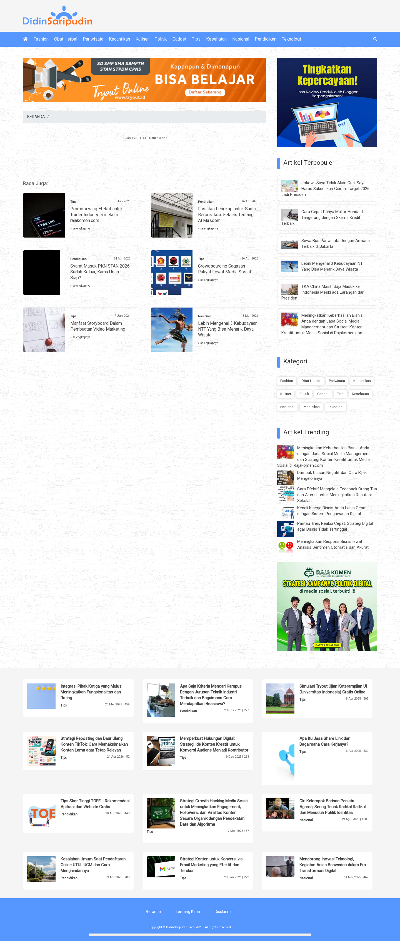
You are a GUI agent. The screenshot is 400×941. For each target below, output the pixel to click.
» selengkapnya (80, 228)
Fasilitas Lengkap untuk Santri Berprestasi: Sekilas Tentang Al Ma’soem (227, 214)
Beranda (153, 911)
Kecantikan (119, 39)
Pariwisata (93, 39)
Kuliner (142, 39)
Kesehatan (216, 39)
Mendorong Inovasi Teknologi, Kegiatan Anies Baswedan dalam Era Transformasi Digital (332, 865)
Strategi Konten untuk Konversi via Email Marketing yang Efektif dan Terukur (211, 865)
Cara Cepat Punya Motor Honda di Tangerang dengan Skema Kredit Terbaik (322, 217)
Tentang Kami (188, 911)
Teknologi (291, 39)
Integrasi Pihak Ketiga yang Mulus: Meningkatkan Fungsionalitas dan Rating (91, 692)
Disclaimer (224, 911)
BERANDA (36, 116)
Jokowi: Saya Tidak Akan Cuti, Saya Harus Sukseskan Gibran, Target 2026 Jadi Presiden (325, 188)
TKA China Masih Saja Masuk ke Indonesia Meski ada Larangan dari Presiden (322, 292)
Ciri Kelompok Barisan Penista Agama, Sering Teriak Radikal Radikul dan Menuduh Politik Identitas (332, 806)
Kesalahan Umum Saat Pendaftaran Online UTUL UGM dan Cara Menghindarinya (93, 865)
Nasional (240, 39)
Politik (160, 39)
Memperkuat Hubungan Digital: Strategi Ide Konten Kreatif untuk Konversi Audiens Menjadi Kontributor (214, 744)
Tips (196, 39)
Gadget (179, 39)
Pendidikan (265, 39)
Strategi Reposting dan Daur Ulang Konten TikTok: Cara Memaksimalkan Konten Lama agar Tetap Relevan (94, 744)
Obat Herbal (65, 39)
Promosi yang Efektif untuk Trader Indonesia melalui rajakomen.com (96, 214)
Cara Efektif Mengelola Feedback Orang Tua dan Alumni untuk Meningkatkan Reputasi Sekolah (337, 494)
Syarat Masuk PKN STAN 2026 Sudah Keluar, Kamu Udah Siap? (100, 271)
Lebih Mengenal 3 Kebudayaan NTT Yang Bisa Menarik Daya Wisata (228, 329)
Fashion (41, 39)
